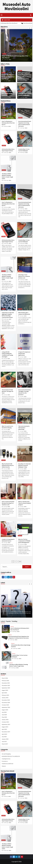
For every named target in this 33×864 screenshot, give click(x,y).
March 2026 (5, 678)
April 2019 (4, 734)
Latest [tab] (3, 621)
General (4, 53)
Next (20, 561)
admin (10, 59)
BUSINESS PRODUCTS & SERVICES (9, 606)
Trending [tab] (14, 621)
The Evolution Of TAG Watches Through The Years (7, 391)
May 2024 (4, 717)
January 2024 (5, 719)
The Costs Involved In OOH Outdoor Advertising (24, 427)
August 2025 (5, 690)
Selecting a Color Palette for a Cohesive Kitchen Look (24, 276)
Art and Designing (6, 754)
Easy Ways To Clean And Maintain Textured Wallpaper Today (24, 465)
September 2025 (6, 688)
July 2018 (4, 736)
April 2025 (4, 692)
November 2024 (6, 702)
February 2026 (5, 680)
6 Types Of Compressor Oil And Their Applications (24, 353)
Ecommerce (5, 761)
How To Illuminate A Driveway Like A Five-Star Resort (8, 77)
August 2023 (5, 727)
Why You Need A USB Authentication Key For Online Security (8, 465)
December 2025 (6, 683)
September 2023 (6, 724)
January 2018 (5, 739)
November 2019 (6, 731)
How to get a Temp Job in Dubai (11, 608)
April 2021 (4, 729)
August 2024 (5, 709)
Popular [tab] (8, 621)
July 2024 (4, 712)
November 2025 (6, 685)
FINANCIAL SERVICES (7, 763)
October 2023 (5, 722)
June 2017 (4, 741)
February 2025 (5, 695)
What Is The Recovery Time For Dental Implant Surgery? (24, 503)
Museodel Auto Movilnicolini (16, 6)
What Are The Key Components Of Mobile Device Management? (24, 541)
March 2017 (5, 744)
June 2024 (4, 714)
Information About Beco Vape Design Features (7, 93)
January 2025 (5, 697)
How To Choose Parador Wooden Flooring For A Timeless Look (8, 503)
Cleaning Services (6, 758)
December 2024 (6, 700)
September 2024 (6, 707)
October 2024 (5, 705)
